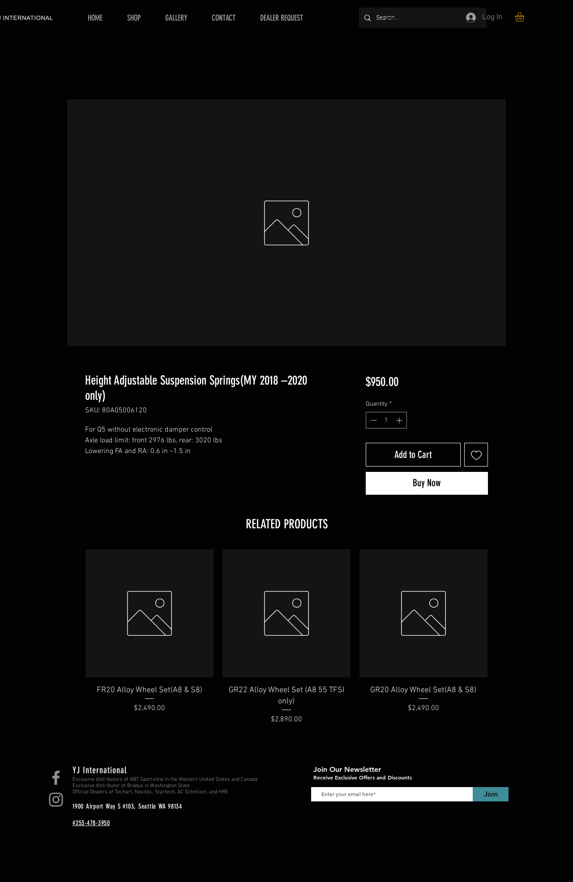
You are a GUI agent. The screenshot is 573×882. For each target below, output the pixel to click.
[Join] (491, 794)
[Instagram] (56, 799)
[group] (286, 637)
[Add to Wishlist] (476, 455)
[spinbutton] (386, 420)
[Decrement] (372, 420)
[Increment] (400, 420)
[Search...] (422, 18)
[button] (525, 16)
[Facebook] (56, 777)
